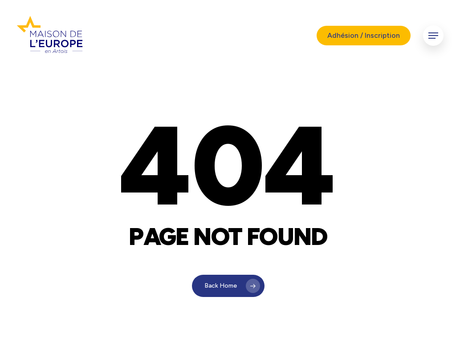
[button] (433, 35)
